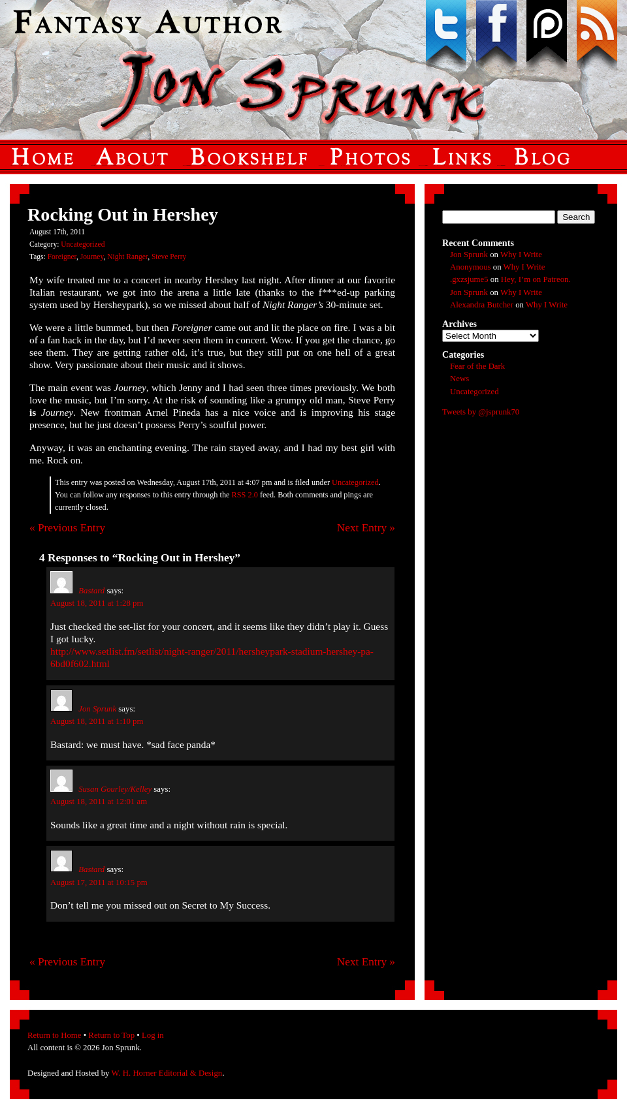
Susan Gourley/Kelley (115, 789)
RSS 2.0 (245, 494)
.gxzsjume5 (469, 279)
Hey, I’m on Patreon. (536, 279)
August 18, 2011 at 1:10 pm (96, 721)
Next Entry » (366, 528)
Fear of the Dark (477, 366)
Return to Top (111, 1035)
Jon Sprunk (97, 708)
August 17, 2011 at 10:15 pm (99, 882)
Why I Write (521, 254)
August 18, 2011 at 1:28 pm (96, 603)
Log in (153, 1035)
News (459, 378)
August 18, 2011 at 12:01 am (98, 801)
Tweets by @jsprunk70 (480, 411)
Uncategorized (82, 244)
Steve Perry (169, 256)
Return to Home (54, 1035)
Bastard (91, 590)
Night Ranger (127, 256)
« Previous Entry (67, 528)
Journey (92, 256)
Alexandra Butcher (481, 304)
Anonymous (470, 267)
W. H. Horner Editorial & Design (166, 1073)
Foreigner (62, 256)
